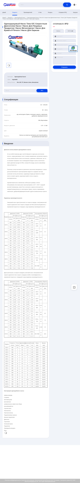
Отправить (64, 67)
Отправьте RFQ (63, 12)
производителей (28, 12)
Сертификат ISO (69, 460)
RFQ (42, 90)
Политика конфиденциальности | (13, 480)
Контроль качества (69, 463)
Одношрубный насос (20, 17)
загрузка (75, 12)
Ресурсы (50, 12)
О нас (40, 12)
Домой (4, 12)
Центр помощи (68, 471)
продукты (14, 12)
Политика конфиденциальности (70, 467)
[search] (67, 5)
